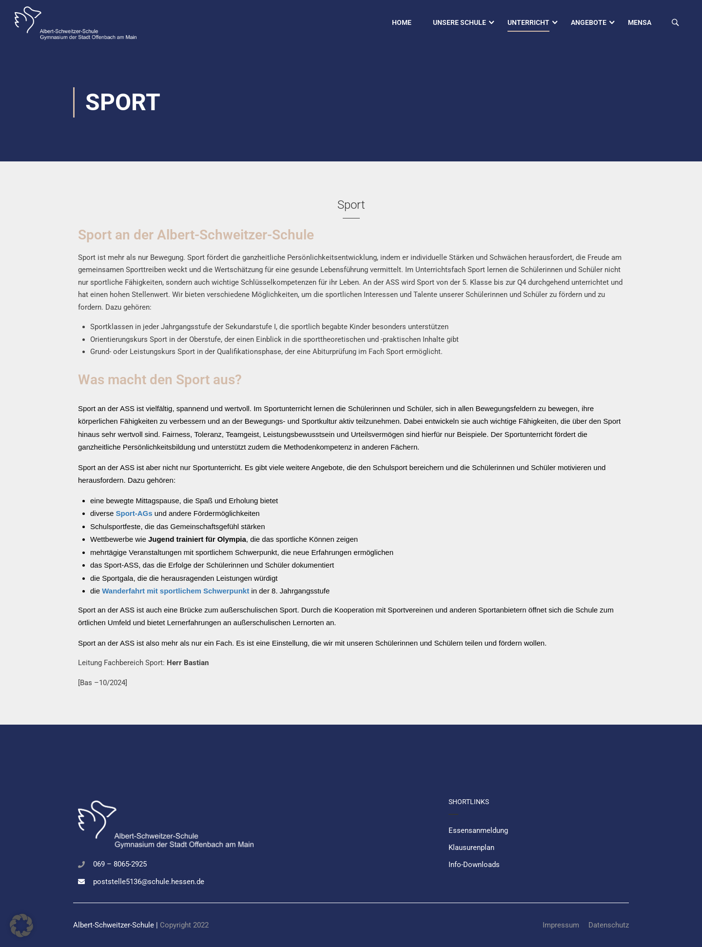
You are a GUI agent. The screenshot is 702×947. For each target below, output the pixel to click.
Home (401, 22)
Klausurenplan (471, 847)
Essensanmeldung (478, 830)
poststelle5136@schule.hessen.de (148, 881)
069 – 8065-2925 (120, 864)
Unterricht (528, 22)
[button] (21, 925)
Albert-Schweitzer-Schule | (116, 925)
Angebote (588, 22)
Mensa (639, 22)
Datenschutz (608, 925)
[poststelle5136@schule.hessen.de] (81, 881)
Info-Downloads (474, 864)
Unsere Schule (459, 22)
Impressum (561, 925)
